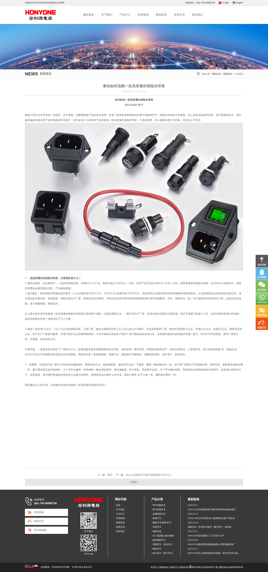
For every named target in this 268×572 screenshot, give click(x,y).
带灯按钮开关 (159, 509)
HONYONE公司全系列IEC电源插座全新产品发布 (211, 518)
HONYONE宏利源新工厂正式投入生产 (206, 535)
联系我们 (197, 14)
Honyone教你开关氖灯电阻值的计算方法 (148, 475)
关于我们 (106, 14)
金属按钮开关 (159, 514)
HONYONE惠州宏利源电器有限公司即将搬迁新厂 (211, 544)
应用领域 (143, 14)
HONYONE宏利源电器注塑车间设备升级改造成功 (211, 509)
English (239, 2)
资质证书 (179, 14)
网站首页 (88, 14)
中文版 (225, 2)
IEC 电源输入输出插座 (163, 535)
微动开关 (157, 548)
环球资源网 (40, 530)
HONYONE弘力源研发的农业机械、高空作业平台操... (213, 553)
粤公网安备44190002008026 (229, 567)
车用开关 (157, 527)
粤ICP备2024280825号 (203, 567)
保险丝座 (157, 531)
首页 (118, 505)
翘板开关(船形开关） (163, 522)
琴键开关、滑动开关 (162, 544)
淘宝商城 (39, 512)
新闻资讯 (161, 14)
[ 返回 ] (134, 482)
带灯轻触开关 (159, 505)
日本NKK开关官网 (60, 567)
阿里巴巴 (39, 521)
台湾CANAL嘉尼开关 (82, 567)
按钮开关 (157, 518)
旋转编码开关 (159, 540)
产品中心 (124, 14)
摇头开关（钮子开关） (163, 553)
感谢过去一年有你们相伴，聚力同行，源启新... (210, 527)
